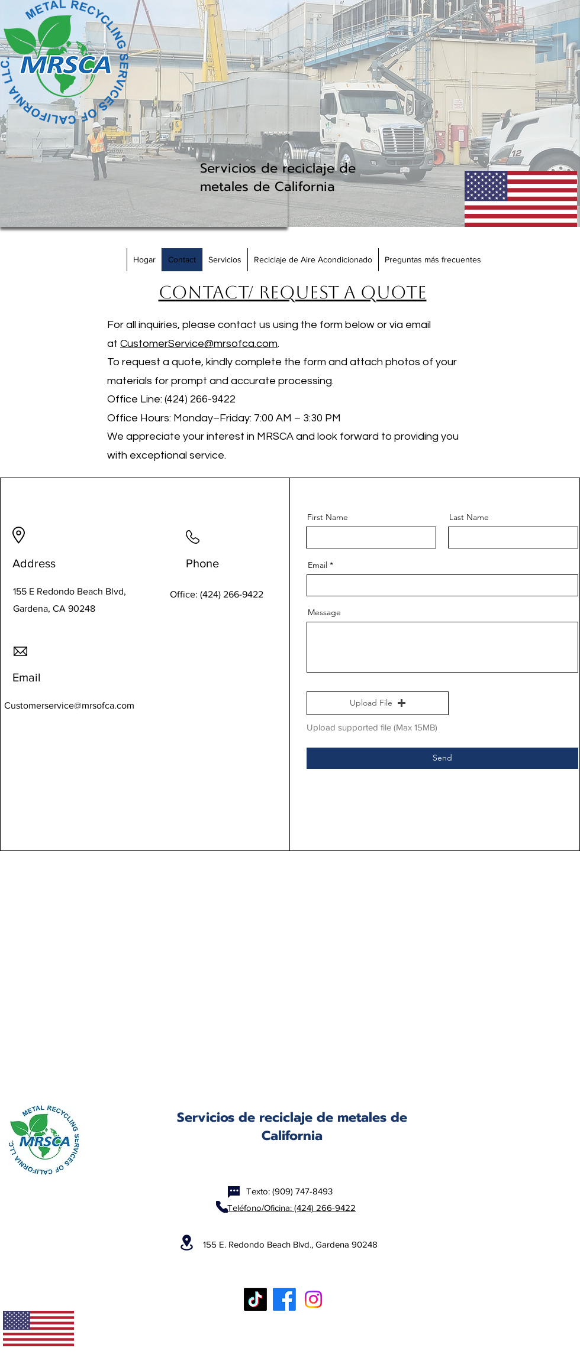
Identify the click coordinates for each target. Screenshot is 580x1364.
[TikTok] (255, 1299)
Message (324, 612)
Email (317, 565)
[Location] (186, 1242)
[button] (378, 703)
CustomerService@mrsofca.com (199, 343)
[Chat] (234, 1192)
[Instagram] (313, 1299)
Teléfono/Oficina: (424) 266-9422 (291, 1208)
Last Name (469, 517)
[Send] (442, 758)
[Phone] (222, 1207)
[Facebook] (284, 1299)
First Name (327, 517)
